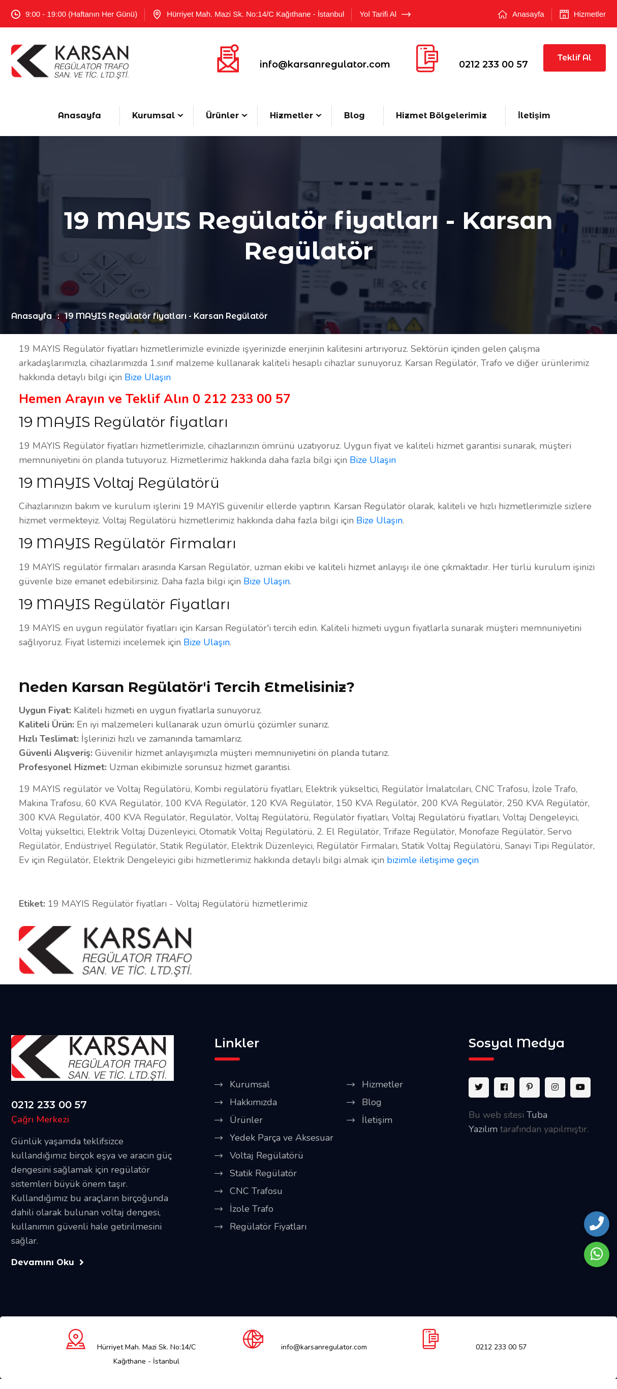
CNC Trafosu (256, 1191)
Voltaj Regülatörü (266, 1155)
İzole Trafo (251, 1209)
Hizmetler (590, 14)
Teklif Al (575, 57)
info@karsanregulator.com (325, 64)
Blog (354, 115)
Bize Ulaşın (148, 377)
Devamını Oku (47, 1262)
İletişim (534, 115)
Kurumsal (153, 115)
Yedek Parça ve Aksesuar (281, 1138)
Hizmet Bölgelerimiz (441, 115)
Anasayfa (528, 14)
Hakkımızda (253, 1102)
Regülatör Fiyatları (268, 1226)
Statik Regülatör (263, 1173)
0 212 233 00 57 (242, 399)
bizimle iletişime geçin (433, 860)
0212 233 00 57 (493, 64)
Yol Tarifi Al (385, 14)
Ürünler (222, 115)
